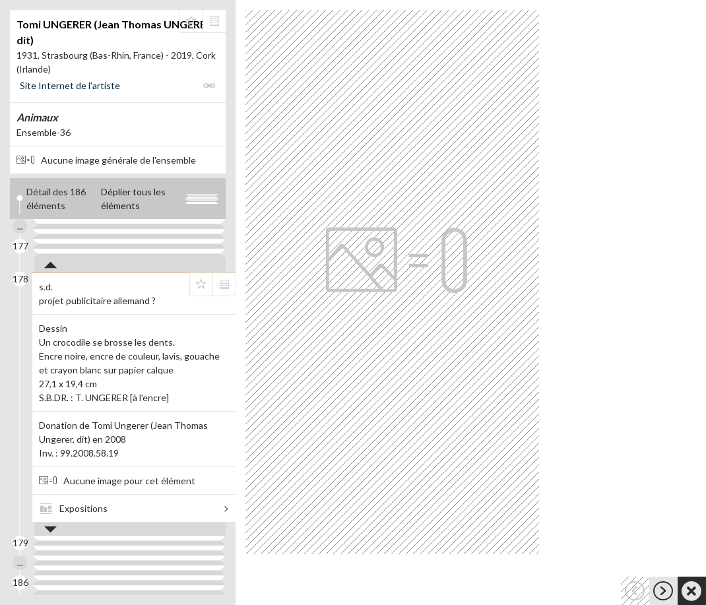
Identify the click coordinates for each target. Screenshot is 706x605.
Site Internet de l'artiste (70, 85)
